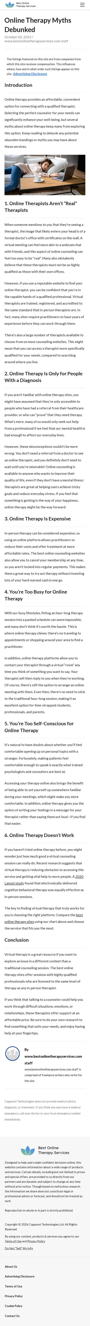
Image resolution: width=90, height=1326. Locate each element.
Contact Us (12, 1316)
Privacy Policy (14, 1296)
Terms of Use (13, 1286)
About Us (11, 1266)
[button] (82, 5)
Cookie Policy (13, 1306)
